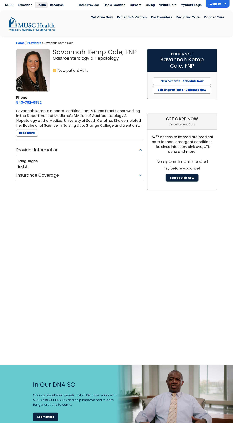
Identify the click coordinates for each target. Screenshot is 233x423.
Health (41, 5)
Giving (150, 5)
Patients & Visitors (132, 17)
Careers (135, 5)
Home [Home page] (20, 43)
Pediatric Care (188, 17)
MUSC (9, 5)
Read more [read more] (27, 133)
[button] (79, 151)
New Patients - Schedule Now (182, 81)
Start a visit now (182, 178)
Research (57, 5)
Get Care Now (102, 17)
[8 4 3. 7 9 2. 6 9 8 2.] (29, 102)
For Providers (161, 17)
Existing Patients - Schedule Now (182, 90)
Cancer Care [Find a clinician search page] (214, 17)
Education (25, 5)
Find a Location (114, 5)
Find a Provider (88, 5)
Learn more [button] (45, 417)
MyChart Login (191, 5)
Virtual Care (167, 5)
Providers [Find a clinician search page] (34, 43)
